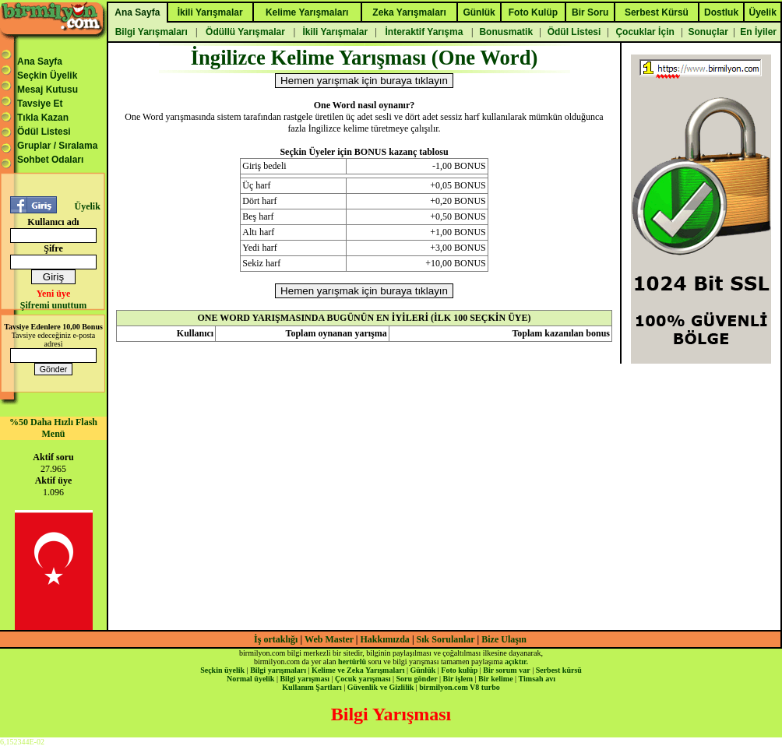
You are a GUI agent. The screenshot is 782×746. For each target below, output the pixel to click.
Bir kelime (495, 678)
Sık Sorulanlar (446, 639)
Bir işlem (458, 678)
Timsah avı (537, 678)
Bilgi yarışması (304, 678)
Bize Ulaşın (504, 639)
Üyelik (87, 206)
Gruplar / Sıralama (57, 145)
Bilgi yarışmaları (278, 670)
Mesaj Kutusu (47, 89)
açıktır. (516, 661)
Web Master (330, 639)
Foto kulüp (459, 670)
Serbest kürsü (559, 670)
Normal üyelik (250, 678)
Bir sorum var (506, 670)
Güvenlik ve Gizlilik (380, 687)
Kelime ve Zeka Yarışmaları (358, 670)
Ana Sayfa (39, 61)
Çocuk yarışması (362, 678)
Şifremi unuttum (53, 305)
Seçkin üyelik (222, 670)
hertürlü (352, 661)
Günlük (422, 670)
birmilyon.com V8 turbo (459, 687)
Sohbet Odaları (50, 159)
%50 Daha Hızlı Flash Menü (53, 428)
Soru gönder (417, 678)
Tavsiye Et (39, 103)
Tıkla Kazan (43, 117)
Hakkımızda (385, 639)
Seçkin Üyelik (47, 75)
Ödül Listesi (44, 131)
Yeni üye (54, 293)
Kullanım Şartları (311, 687)
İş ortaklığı (276, 639)
